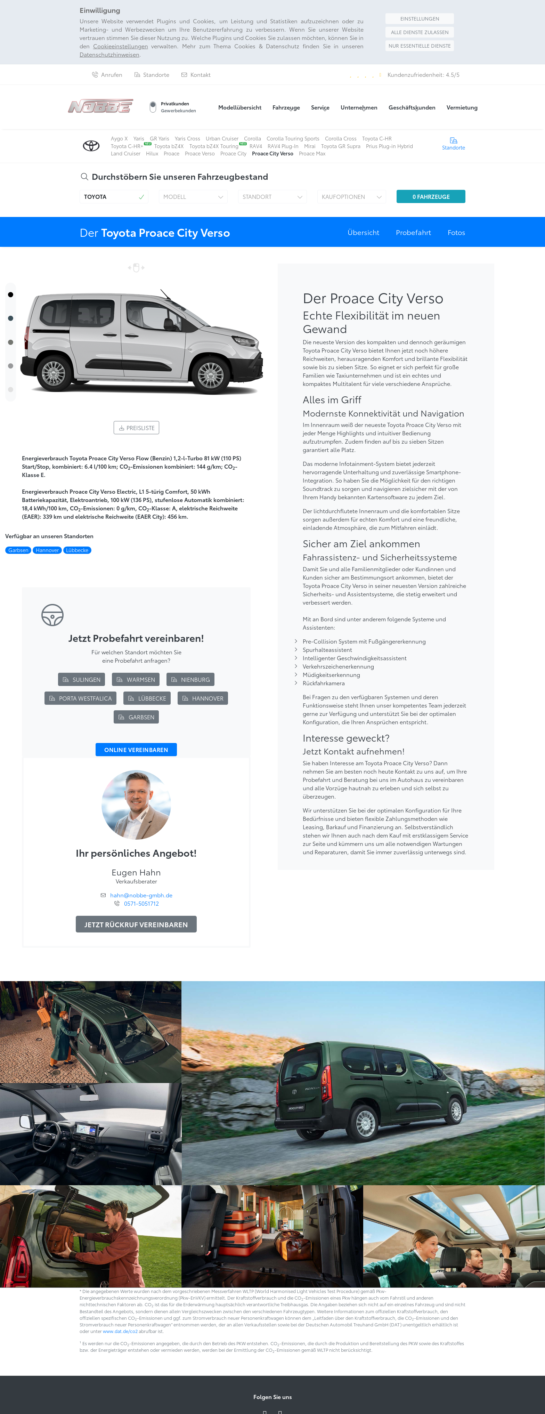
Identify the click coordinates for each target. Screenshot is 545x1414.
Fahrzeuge (286, 107)
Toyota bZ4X (169, 146)
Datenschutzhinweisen (109, 54)
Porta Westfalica (80, 698)
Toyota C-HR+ (127, 146)
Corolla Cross (341, 138)
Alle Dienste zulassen (420, 32)
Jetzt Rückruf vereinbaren (136, 924)
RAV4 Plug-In (283, 146)
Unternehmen (359, 107)
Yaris (138, 138)
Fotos (456, 232)
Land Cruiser (125, 153)
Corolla (252, 138)
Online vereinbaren (136, 749)
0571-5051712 (141, 903)
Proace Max (312, 153)
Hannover (203, 698)
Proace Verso (200, 153)
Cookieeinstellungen (120, 46)
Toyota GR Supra (340, 146)
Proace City (233, 153)
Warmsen (135, 679)
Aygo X (119, 138)
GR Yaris (159, 138)
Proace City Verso (272, 153)
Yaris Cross (187, 138)
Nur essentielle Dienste (420, 45)
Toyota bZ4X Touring (213, 146)
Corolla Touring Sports (293, 138)
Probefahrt (413, 232)
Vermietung (462, 107)
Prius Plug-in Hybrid (389, 146)
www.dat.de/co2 (120, 1331)
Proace (171, 153)
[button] (114, 196)
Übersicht (363, 232)
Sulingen (82, 679)
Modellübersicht (239, 107)
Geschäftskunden (412, 107)
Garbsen (136, 717)
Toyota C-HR (377, 138)
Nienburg (190, 679)
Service (320, 107)
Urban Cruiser (222, 138)
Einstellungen (419, 18)
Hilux (152, 153)
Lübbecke (147, 698)
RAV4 (256, 146)
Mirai (310, 146)
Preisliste (136, 427)
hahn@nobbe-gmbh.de (141, 895)
